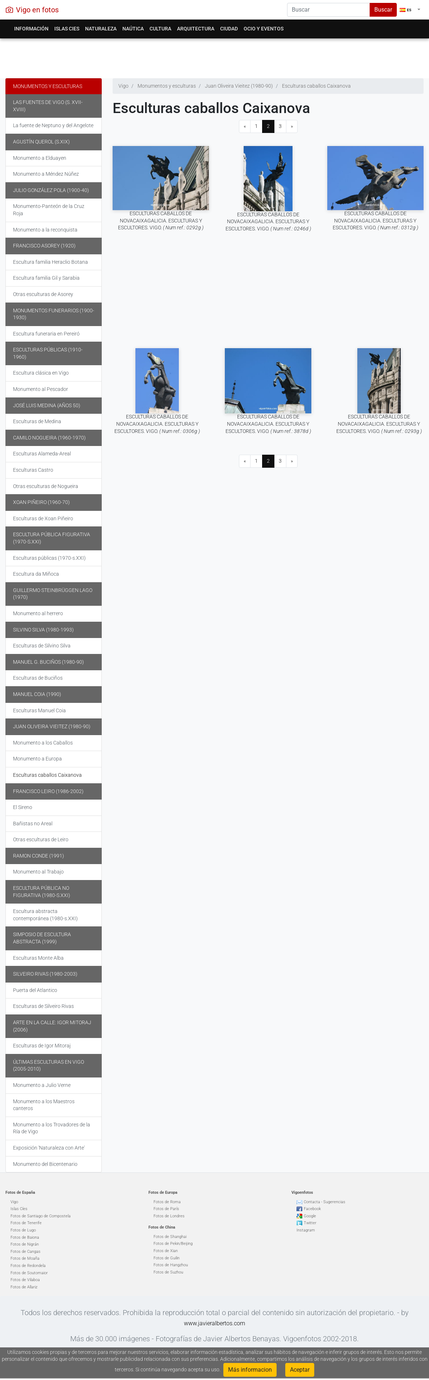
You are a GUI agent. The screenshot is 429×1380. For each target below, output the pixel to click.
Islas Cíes (19, 1208)
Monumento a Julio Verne (42, 1085)
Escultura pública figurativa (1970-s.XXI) (51, 538)
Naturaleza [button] (101, 29)
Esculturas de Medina (37, 421)
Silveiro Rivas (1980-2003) (45, 974)
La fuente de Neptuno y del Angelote (53, 125)
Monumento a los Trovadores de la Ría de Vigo (51, 1128)
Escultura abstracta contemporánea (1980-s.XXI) (45, 914)
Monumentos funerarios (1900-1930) (53, 314)
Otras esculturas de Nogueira (45, 486)
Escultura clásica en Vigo (41, 373)
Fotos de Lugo (23, 1230)
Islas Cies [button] (66, 29)
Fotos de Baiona (24, 1237)
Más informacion (250, 1369)
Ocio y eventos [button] (263, 29)
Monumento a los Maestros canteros (44, 1105)
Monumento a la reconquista (45, 230)
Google (310, 1216)
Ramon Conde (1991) (38, 856)
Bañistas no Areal (32, 823)
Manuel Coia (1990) (37, 694)
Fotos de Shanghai (169, 1236)
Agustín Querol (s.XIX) (41, 142)
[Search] (328, 10)
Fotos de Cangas (25, 1251)
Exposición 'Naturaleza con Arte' (49, 1148)
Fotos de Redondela (28, 1265)
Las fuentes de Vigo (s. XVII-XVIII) (48, 105)
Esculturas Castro (33, 470)
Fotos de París (166, 1208)
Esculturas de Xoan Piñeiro (43, 518)
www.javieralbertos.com (214, 1323)
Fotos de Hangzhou (170, 1265)
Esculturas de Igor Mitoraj (42, 1045)
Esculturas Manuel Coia (39, 710)
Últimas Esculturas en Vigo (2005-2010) (48, 1065)
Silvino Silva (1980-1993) (43, 630)
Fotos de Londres (169, 1216)
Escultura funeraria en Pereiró (46, 334)
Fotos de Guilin (166, 1258)
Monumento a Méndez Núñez (46, 174)
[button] (410, 9)
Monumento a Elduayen (39, 158)
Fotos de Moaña (24, 1258)
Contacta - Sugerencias (324, 1202)
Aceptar (300, 1369)
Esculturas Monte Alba (38, 958)
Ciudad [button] (229, 29)
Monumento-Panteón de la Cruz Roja (48, 209)
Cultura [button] (160, 29)
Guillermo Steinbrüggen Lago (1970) (52, 593)
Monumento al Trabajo (38, 872)
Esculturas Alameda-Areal (42, 453)
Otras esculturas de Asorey (43, 294)
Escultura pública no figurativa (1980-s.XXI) (41, 891)
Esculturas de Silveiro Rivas (43, 1006)
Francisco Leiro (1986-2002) (48, 791)
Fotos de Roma (167, 1202)
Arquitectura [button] (195, 29)
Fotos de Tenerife (26, 1223)
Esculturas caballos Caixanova (47, 775)
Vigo (14, 1202)
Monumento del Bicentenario (45, 1164)
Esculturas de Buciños (38, 678)
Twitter (310, 1223)
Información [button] (31, 29)
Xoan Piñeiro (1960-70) (41, 502)
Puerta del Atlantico (35, 990)
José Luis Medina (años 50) (46, 405)
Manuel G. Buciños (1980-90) (48, 662)
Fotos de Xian (165, 1250)
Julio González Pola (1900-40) (51, 190)
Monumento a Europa (37, 759)
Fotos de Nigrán (24, 1244)
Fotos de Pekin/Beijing (173, 1243)
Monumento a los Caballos (43, 743)
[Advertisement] (212, 56)
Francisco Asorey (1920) (44, 246)
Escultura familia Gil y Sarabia (46, 278)
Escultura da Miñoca (36, 574)
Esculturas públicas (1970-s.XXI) (49, 558)
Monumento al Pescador (40, 389)
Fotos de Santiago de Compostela (40, 1216)
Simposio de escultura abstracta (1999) (42, 938)
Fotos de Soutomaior (29, 1273)
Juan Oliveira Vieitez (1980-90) (52, 726)
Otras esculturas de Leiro (40, 839)
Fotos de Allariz (23, 1287)
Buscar (383, 9)
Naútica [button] (133, 29)
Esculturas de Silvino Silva (42, 646)
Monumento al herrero (38, 613)
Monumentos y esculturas (47, 86)
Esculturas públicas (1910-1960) (48, 353)
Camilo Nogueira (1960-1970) (49, 438)
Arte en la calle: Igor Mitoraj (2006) (52, 1026)
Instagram (305, 1230)
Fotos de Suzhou (168, 1272)
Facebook (312, 1208)
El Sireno (22, 807)
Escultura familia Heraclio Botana (50, 262)
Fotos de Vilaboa (25, 1279)
